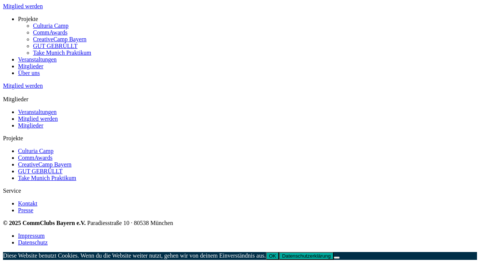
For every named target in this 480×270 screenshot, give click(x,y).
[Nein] (337, 257)
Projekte (28, 19)
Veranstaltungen (37, 59)
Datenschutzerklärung (306, 256)
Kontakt (28, 203)
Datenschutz (33, 242)
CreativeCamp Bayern (60, 39)
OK (272, 256)
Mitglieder (31, 66)
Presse (25, 210)
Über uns (29, 73)
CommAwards (50, 32)
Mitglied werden (23, 6)
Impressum (31, 235)
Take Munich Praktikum (62, 53)
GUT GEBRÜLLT (55, 46)
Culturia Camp (51, 25)
